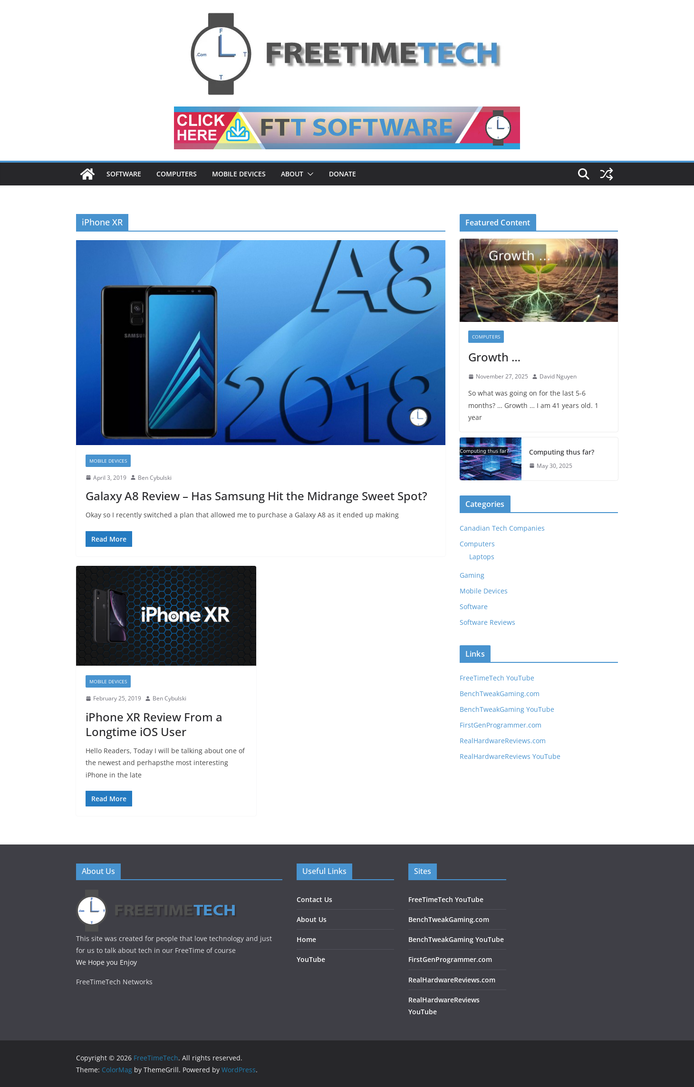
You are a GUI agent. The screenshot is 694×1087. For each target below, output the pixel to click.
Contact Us (314, 899)
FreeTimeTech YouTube (497, 677)
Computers (176, 173)
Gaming (472, 575)
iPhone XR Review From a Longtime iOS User (154, 724)
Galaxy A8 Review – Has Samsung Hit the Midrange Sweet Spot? (256, 496)
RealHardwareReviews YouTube (510, 756)
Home (306, 939)
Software (123, 173)
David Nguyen (558, 376)
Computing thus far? (561, 451)
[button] (308, 174)
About (292, 173)
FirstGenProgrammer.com (500, 724)
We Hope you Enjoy (106, 962)
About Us (312, 919)
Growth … (494, 357)
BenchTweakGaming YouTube (507, 709)
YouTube (311, 959)
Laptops (481, 556)
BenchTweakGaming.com (500, 693)
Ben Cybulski (155, 478)
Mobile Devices (239, 173)
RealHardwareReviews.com (503, 740)
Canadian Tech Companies (502, 528)
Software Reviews (487, 622)
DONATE (342, 173)
